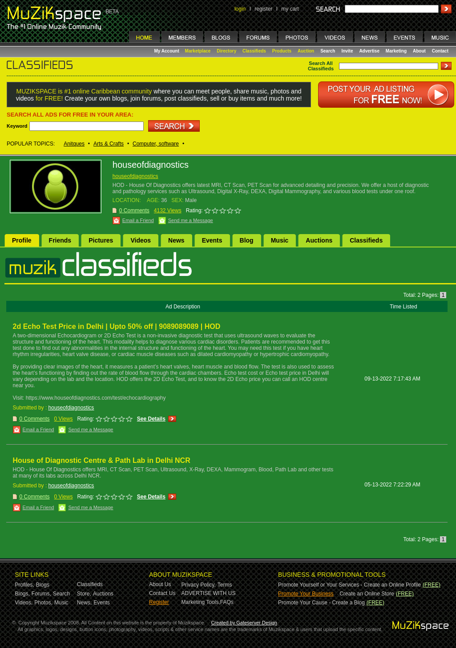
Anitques (74, 144)
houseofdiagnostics (135, 176)
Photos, (43, 602)
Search (327, 51)
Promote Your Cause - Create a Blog (321, 602)
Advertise (369, 51)
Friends (60, 240)
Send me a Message (190, 220)
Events (212, 240)
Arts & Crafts (108, 144)
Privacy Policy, (199, 585)
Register (159, 602)
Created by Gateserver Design (244, 622)
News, (84, 602)
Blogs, (22, 594)
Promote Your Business (306, 594)
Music (280, 240)
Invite (347, 51)
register (263, 9)
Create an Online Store (366, 594)
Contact (440, 51)
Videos (140, 240)
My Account (167, 51)
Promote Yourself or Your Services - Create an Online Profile (349, 585)
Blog (247, 240)
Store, (84, 594)
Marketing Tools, (201, 602)
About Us (160, 584)
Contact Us (162, 593)
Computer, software (156, 144)
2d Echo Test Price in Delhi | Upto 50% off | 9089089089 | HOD (117, 326)
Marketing (396, 51)
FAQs (227, 602)
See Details (151, 419)
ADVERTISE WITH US (209, 593)
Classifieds (254, 51)
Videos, (24, 602)
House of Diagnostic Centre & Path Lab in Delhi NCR (101, 460)
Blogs (42, 585)
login (240, 9)
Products (281, 51)
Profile (22, 240)
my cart (290, 9)
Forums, (41, 594)
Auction (306, 51)
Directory (226, 51)
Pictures (101, 240)
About (419, 51)
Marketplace (198, 51)
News (176, 240)
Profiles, (24, 585)
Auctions (319, 240)
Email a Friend (138, 220)
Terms (225, 585)
